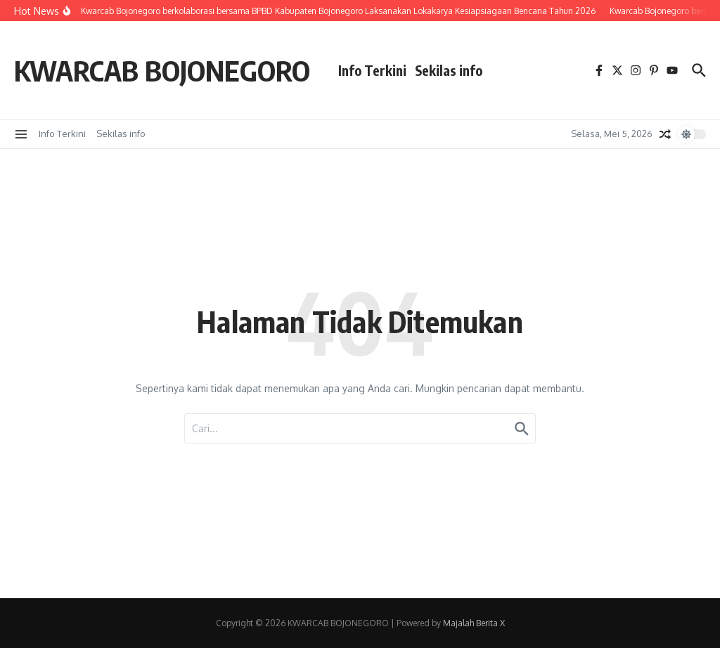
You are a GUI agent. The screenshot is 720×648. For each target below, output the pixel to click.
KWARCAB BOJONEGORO (162, 70)
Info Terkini (372, 70)
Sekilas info (448, 70)
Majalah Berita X (474, 623)
